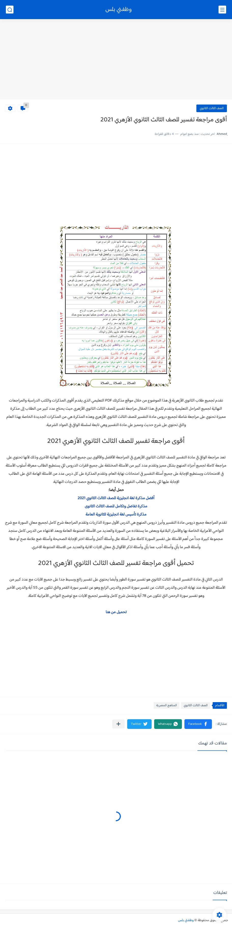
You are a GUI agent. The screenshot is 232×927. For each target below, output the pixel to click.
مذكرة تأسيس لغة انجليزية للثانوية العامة (116, 514)
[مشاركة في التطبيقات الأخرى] (118, 723)
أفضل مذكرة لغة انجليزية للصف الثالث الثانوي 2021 (116, 498)
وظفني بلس (118, 9)
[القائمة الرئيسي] (222, 10)
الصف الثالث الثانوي (212, 108)
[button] (198, 724)
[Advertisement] (116, 60)
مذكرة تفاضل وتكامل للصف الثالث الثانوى (116, 506)
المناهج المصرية (166, 705)
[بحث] (9, 10)
